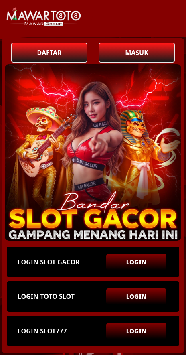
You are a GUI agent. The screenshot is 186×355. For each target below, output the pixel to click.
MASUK (136, 52)
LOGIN (136, 262)
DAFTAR (49, 52)
